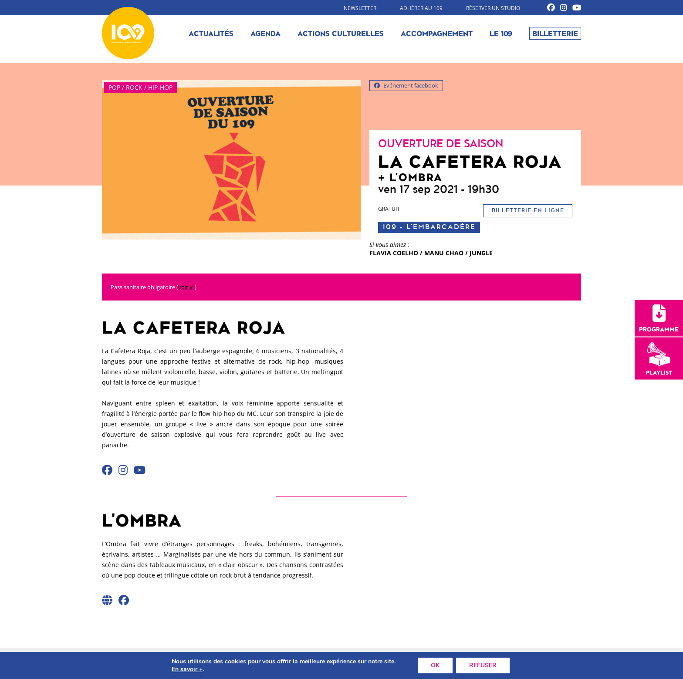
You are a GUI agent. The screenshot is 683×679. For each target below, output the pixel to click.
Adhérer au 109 (421, 8)
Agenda (265, 33)
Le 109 (501, 33)
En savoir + (187, 669)
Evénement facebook (406, 85)
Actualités (211, 33)
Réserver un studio (493, 8)
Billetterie (555, 33)
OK (435, 665)
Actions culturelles (341, 33)
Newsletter (360, 8)
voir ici (186, 287)
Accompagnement (437, 33)
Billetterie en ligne (528, 210)
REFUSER (483, 665)
